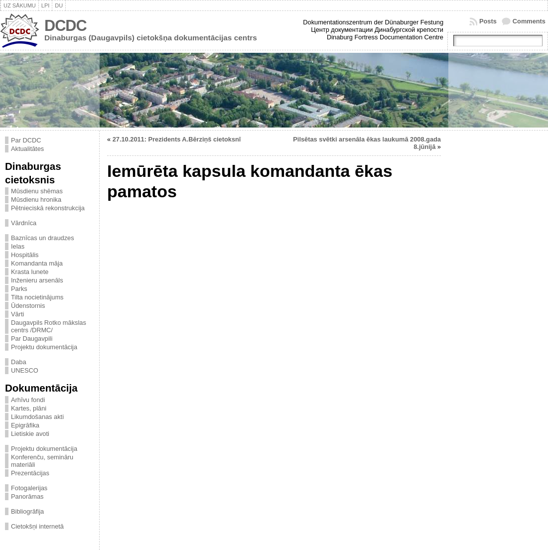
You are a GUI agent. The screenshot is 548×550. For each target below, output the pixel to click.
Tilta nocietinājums (37, 297)
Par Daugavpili (31, 338)
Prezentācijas (30, 473)
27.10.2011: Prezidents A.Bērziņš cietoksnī (177, 139)
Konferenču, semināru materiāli (42, 460)
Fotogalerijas (29, 488)
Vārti (17, 314)
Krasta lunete (29, 271)
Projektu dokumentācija (44, 347)
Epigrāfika (25, 425)
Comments (529, 21)
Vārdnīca (23, 223)
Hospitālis (24, 255)
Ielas (17, 246)
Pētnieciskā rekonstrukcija (48, 208)
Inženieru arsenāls (37, 280)
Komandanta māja (37, 263)
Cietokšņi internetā (37, 526)
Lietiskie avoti (30, 433)
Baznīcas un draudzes (42, 238)
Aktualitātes (27, 148)
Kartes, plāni (28, 408)
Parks (19, 288)
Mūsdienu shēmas (37, 191)
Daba (18, 362)
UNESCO (24, 370)
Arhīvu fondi (28, 400)
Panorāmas (27, 496)
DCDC (65, 25)
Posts (488, 21)
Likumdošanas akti (37, 416)
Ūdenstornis (28, 305)
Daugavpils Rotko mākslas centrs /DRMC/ (48, 326)
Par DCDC (26, 140)
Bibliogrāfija (27, 511)
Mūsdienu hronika (36, 199)
